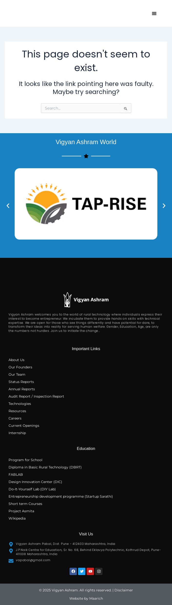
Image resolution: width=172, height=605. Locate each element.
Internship (17, 433)
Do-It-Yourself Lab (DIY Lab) (32, 489)
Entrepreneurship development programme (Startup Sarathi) (61, 496)
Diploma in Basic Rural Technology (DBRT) (45, 467)
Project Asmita (21, 511)
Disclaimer (123, 590)
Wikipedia (17, 518)
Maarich (96, 598)
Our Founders (20, 367)
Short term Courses (25, 504)
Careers (15, 418)
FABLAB (16, 474)
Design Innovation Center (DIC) (35, 482)
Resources (17, 411)
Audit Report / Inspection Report (36, 396)
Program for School (26, 460)
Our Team (17, 374)
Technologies (20, 403)
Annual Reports (22, 389)
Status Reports (21, 382)
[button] (154, 13)
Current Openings (24, 425)
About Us (16, 360)
